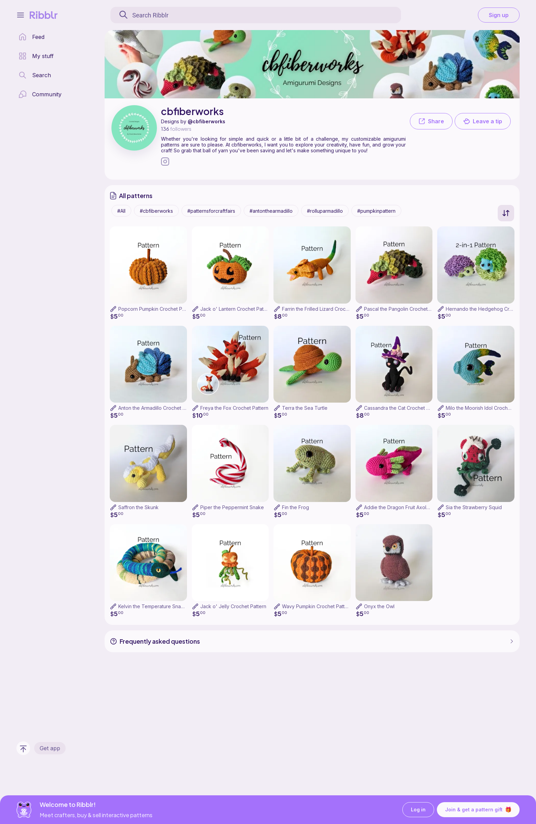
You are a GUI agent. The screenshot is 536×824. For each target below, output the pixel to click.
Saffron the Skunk (138, 507)
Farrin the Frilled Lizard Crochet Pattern (326, 309)
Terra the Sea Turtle (304, 408)
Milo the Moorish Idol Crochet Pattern (488, 408)
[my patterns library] (36, 56)
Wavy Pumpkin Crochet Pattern (317, 606)
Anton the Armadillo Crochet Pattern (158, 408)
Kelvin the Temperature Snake (152, 606)
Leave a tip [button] (482, 121)
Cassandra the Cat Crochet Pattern (403, 408)
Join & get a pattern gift (478, 810)
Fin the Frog (295, 507)
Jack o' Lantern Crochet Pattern (236, 309)
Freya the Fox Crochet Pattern (234, 408)
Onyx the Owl (379, 606)
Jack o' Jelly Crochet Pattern (233, 606)
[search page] (34, 75)
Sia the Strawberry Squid (474, 507)
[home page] (31, 37)
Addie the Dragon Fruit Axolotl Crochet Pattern (416, 507)
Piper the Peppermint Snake (232, 507)
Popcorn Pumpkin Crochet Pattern (156, 309)
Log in (418, 810)
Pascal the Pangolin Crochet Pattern (404, 309)
